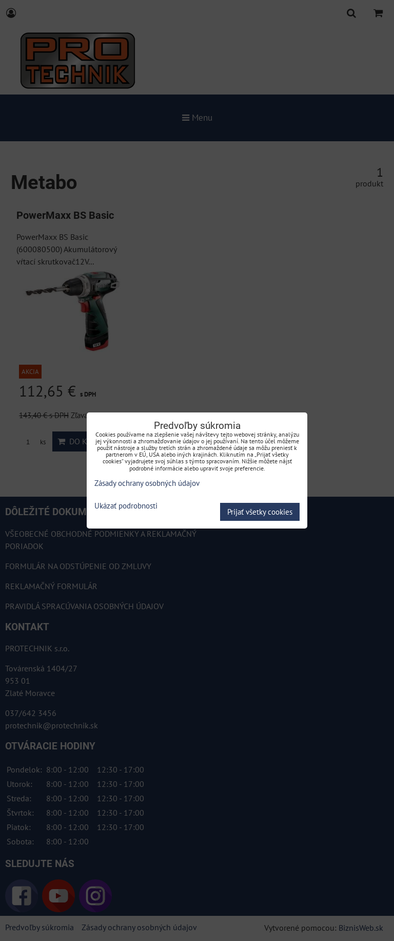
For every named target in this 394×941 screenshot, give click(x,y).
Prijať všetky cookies (259, 512)
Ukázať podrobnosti (125, 506)
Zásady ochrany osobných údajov (147, 483)
